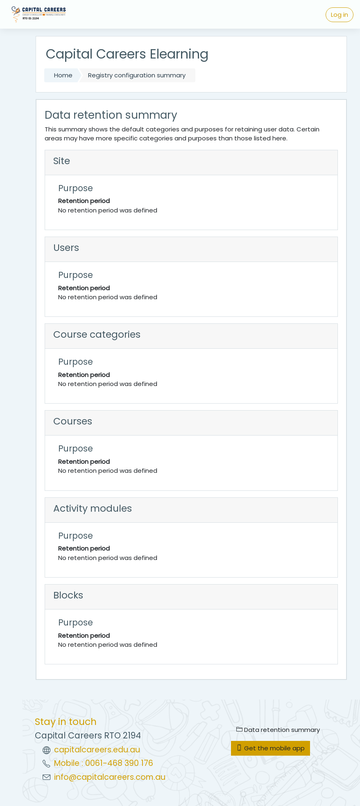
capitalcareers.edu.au (97, 749)
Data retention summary (278, 729)
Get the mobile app (270, 748)
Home (63, 75)
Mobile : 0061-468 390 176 (103, 763)
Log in (339, 14)
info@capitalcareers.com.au (109, 777)
